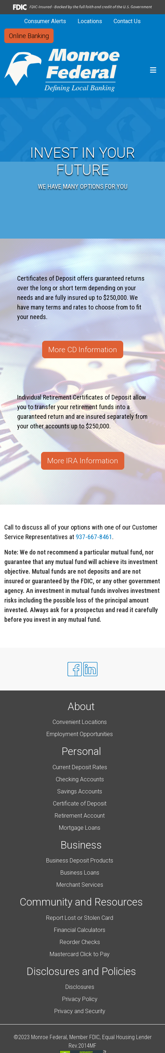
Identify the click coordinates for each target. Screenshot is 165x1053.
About (81, 706)
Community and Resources (81, 902)
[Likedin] (90, 669)
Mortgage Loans (79, 827)
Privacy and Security (79, 1011)
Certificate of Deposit (79, 803)
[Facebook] (75, 669)
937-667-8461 (94, 537)
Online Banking (29, 36)
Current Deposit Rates (79, 767)
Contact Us (127, 21)
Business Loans (79, 872)
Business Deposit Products (79, 860)
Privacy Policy (80, 999)
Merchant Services (79, 884)
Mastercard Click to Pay (80, 954)
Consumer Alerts (45, 21)
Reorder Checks (80, 942)
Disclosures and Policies (81, 971)
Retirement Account (80, 815)
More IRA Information (82, 460)
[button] (153, 70)
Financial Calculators (79, 930)
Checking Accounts (80, 779)
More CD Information (82, 349)
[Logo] (62, 70)
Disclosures (79, 987)
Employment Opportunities (79, 734)
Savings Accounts (79, 791)
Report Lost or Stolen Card (79, 917)
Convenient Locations (79, 722)
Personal (81, 751)
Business (81, 845)
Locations (90, 21)
